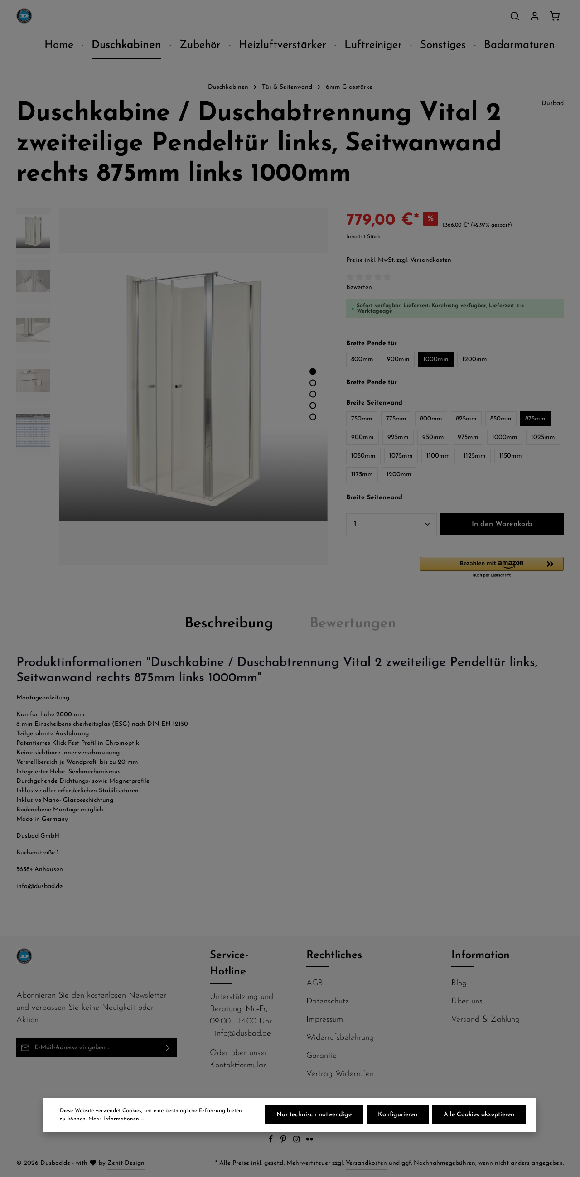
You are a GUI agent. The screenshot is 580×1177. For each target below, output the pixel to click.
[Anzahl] (391, 524)
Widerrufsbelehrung (340, 1037)
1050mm (363, 456)
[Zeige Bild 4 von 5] (312, 405)
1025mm (543, 437)
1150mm (510, 456)
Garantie (321, 1056)
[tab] (229, 624)
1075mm (401, 456)
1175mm (362, 474)
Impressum (324, 1019)
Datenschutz (327, 1001)
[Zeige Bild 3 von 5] (312, 394)
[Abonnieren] (168, 1047)
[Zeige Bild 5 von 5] (312, 416)
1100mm (438, 456)
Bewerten (359, 287)
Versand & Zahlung (485, 1019)
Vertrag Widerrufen (340, 1074)
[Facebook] (271, 1141)
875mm (535, 418)
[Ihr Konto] (535, 16)
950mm (433, 437)
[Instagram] (297, 1141)
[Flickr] (310, 1141)
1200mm (474, 359)
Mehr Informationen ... (116, 1119)
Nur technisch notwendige (314, 1114)
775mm (396, 418)
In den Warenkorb (502, 524)
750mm (361, 418)
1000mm (436, 359)
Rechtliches (334, 955)
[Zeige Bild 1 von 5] (312, 371)
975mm (468, 437)
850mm (501, 418)
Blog (459, 983)
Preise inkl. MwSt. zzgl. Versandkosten (398, 260)
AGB (314, 983)
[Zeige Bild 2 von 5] (312, 382)
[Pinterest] (284, 1141)
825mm (466, 418)
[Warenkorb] (555, 16)
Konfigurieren (397, 1114)
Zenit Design (126, 1163)
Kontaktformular (238, 1065)
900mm (398, 359)
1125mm (475, 456)
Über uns (467, 1001)
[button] (492, 568)
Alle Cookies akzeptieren (479, 1114)
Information (480, 955)
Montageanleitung (42, 698)
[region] (172, 387)
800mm (362, 359)
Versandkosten (366, 1163)
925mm (398, 437)
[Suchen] (515, 16)
